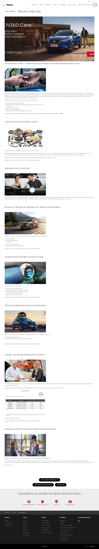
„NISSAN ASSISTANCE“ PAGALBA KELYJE (67, 527)
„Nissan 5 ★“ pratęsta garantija (66, 525)
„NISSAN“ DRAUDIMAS (64, 532)
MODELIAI (34, 4)
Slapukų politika (26, 535)
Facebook (79, 521)
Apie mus (25, 520)
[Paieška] (89, 1)
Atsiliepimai (25, 530)
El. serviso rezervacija (64, 537)
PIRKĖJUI (55, 4)
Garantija (62, 523)
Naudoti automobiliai (45, 525)
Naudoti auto (72, 4)
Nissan (41, 4)
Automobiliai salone (9, 523)
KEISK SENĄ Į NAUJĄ (45, 530)
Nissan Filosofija (26, 523)
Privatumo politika (26, 532)
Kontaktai (48, 4)
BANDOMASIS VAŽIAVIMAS (43, 484)
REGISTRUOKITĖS (9, 465)
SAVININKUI (63, 4)
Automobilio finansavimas (46, 532)
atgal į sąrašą (10, 11)
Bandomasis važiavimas (46, 527)
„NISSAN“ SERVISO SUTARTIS (65, 530)
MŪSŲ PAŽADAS (63, 520)
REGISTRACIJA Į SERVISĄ (84, 4)
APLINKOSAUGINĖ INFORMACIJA (66, 535)
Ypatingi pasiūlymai (9, 525)
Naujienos (25, 525)
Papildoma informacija (49, 480)
